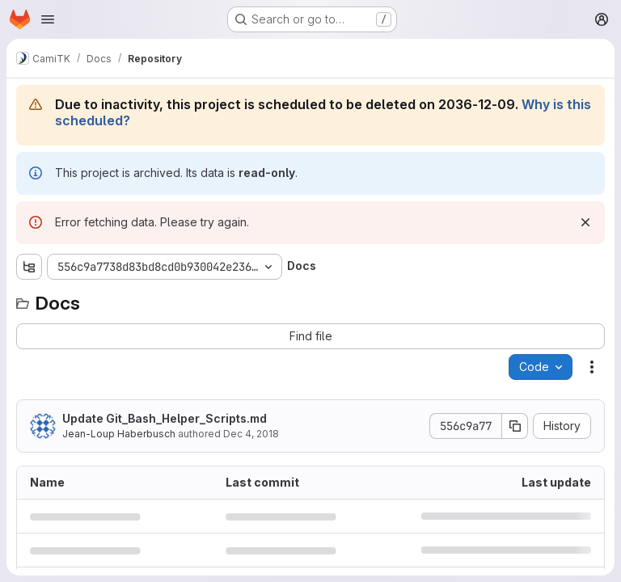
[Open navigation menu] (48, 19)
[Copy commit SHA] (515, 426)
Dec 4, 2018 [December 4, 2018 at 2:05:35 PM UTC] (251, 434)
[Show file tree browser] (29, 267)
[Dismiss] (585, 222)
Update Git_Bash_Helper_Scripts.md (164, 418)
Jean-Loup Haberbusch (118, 434)
